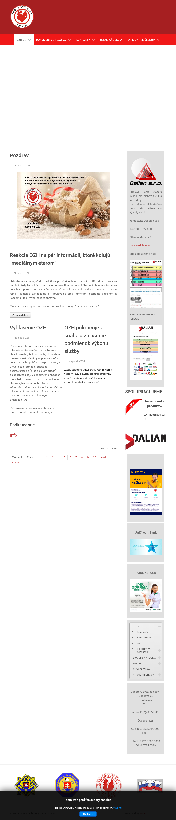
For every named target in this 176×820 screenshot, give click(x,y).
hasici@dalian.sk (140, 245)
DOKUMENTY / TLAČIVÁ (144, 658)
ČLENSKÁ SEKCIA (141, 669)
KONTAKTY (138, 663)
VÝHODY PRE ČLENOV (143, 675)
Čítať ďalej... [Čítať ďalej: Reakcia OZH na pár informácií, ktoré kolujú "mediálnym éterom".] (20, 315)
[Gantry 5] (22, 16)
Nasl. (103, 457)
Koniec (16, 462)
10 (94, 457)
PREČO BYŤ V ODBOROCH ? (143, 650)
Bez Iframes (88, 97)
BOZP (139, 643)
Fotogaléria (142, 632)
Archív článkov (144, 638)
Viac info (118, 807)
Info (13, 435)
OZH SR (136, 626)
